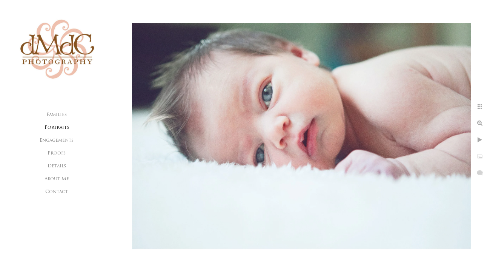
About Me (57, 179)
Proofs (57, 153)
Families (56, 115)
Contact (56, 192)
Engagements (57, 140)
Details (57, 166)
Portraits (57, 127)
